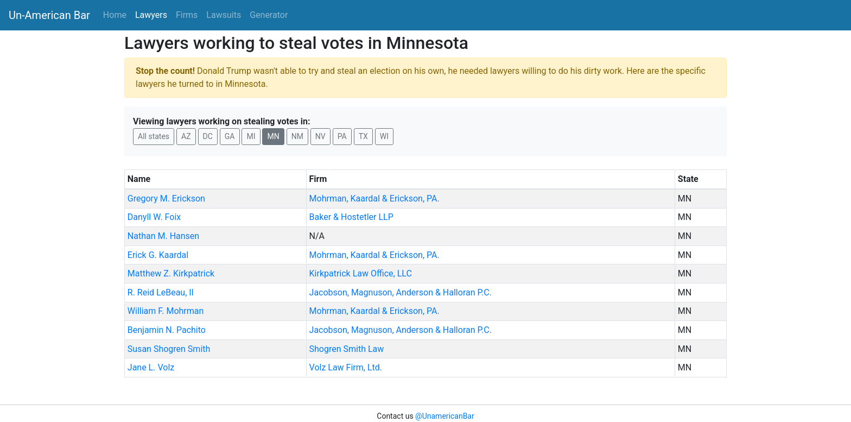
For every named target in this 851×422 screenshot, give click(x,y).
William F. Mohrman (166, 311)
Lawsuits (223, 15)
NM (297, 136)
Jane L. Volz (151, 367)
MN (273, 136)
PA (342, 136)
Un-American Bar (49, 15)
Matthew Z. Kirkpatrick (171, 273)
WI (384, 136)
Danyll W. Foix (154, 217)
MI (250, 136)
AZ (186, 136)
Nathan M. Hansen (163, 236)
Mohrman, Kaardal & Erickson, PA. (374, 198)
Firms (187, 15)
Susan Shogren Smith (169, 349)
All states (153, 136)
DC (208, 136)
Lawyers (151, 15)
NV (320, 136)
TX (363, 136)
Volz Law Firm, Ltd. (345, 367)
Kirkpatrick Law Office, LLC (360, 273)
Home (114, 15)
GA (230, 136)
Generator (269, 15)
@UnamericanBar (444, 416)
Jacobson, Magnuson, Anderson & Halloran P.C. (400, 292)
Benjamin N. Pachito (167, 330)
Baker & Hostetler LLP (351, 217)
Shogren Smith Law (346, 349)
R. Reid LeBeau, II (161, 292)
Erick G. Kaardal (158, 255)
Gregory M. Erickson (166, 198)
